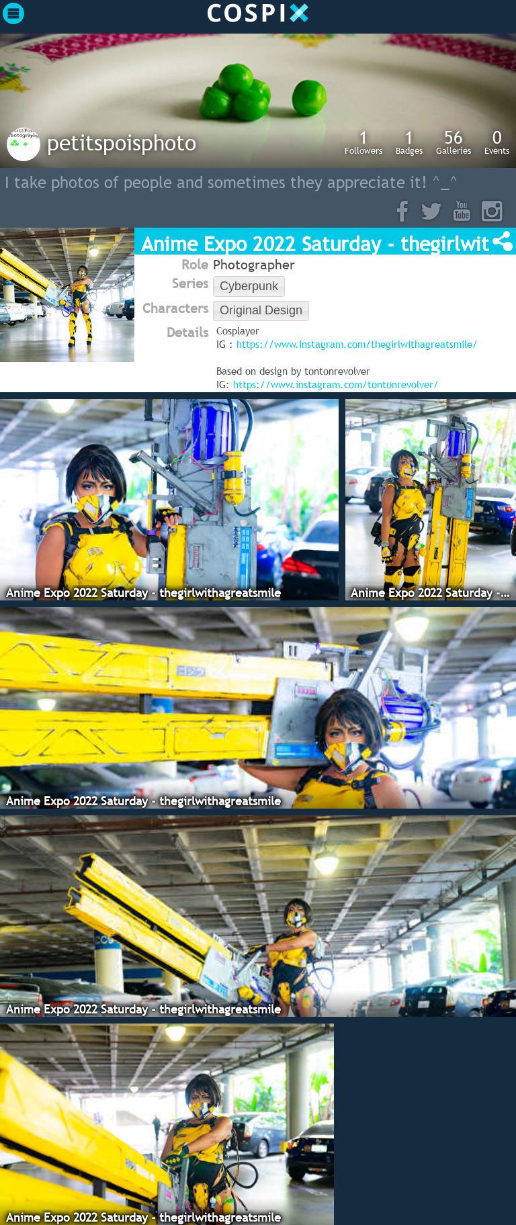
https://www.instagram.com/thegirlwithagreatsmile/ (357, 344)
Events (496, 141)
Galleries (453, 141)
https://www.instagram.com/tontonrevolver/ (336, 384)
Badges (409, 141)
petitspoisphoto (121, 142)
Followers (363, 141)
